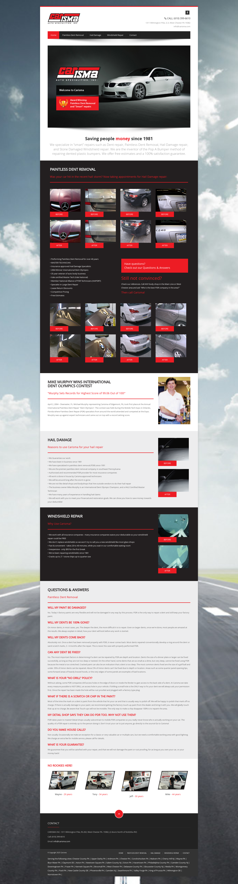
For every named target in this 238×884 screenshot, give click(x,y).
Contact (133, 35)
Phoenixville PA (97, 870)
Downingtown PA (55, 866)
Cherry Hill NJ (168, 858)
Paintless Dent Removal (73, 35)
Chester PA (125, 858)
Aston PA (80, 862)
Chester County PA (80, 858)
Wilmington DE (174, 870)
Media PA (169, 866)
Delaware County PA (133, 866)
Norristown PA (54, 874)
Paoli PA (62, 870)
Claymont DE (68, 862)
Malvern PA (155, 858)
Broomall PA (99, 866)
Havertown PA (139, 862)
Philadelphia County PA (158, 862)
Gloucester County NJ (153, 866)
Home (53, 35)
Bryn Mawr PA (54, 862)
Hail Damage (95, 35)
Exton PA (127, 862)
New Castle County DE (78, 870)
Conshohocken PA (140, 858)
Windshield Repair (115, 35)
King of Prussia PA (157, 870)
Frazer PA (69, 866)
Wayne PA (180, 858)
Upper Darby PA (98, 858)
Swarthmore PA (125, 870)
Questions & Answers (156, 267)
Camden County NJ (179, 862)
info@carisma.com (61, 841)
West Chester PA (114, 866)
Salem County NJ (113, 862)
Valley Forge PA (140, 870)
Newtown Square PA (95, 862)
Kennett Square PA (83, 866)
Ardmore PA (112, 858)
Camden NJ (111, 870)
